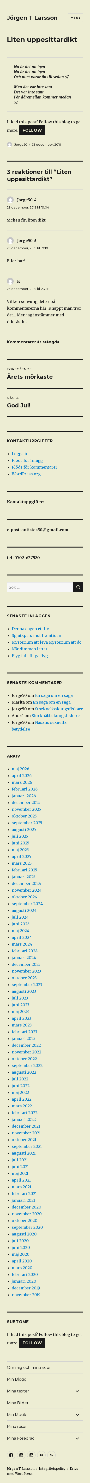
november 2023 (26, 971)
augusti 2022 (24, 1072)
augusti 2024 (24, 910)
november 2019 (26, 1294)
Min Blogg (17, 1379)
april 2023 (21, 1018)
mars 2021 (21, 1186)
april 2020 (22, 1261)
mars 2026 (22, 782)
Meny (75, 18)
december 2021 (26, 1126)
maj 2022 (20, 1092)
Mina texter (18, 1391)
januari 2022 (24, 1119)
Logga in (20, 453)
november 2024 (27, 890)
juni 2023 (20, 1004)
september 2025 (27, 822)
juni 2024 (21, 923)
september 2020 (27, 1227)
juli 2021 (20, 1159)
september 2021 (27, 1146)
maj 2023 (20, 1011)
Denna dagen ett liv (30, 628)
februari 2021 (24, 1193)
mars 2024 (22, 944)
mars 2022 (22, 1106)
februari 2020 (25, 1274)
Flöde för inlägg (27, 460)
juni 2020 (21, 1247)
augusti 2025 (24, 829)
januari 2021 (23, 1200)
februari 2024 (25, 950)
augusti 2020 (24, 1234)
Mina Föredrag (21, 1438)
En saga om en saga (54, 695)
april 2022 (21, 1099)
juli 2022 (20, 1079)
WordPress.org (26, 473)
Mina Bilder (18, 1403)
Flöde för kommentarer (34, 467)
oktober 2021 (24, 1139)
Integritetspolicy (52, 1469)
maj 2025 (20, 849)
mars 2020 (22, 1267)
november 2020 (27, 1213)
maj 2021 (20, 1173)
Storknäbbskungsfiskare (59, 708)
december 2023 (26, 964)
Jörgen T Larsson (32, 17)
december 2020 (26, 1207)
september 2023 (27, 984)
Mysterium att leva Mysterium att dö (47, 642)
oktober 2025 (24, 816)
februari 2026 (25, 789)
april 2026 (22, 775)
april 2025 (21, 856)
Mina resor (17, 1426)
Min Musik (16, 1414)
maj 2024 (20, 930)
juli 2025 (20, 836)
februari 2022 (24, 1112)
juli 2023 (20, 998)
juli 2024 (20, 917)
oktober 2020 (24, 1220)
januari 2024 (24, 957)
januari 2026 (24, 795)
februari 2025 (24, 870)
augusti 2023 (24, 991)
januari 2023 (24, 1038)
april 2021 (21, 1180)
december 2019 (26, 1288)
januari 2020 (24, 1281)
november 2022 (26, 1052)
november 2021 (26, 1132)
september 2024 (27, 903)
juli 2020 (20, 1240)
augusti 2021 (24, 1153)
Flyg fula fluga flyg (30, 655)
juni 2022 (21, 1085)
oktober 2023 (24, 977)
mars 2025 (22, 863)
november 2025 (26, 809)
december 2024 (26, 883)
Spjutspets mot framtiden (36, 635)
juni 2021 (20, 1166)
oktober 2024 (24, 897)
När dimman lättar (30, 649)
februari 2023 (24, 1031)
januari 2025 (24, 876)
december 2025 (26, 802)
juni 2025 (20, 843)
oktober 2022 (24, 1058)
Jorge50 (20, 144)
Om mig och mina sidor (29, 1367)
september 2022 (27, 1065)
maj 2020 (21, 1254)
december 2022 (26, 1045)
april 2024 (22, 937)
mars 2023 (22, 1025)
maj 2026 (20, 768)
